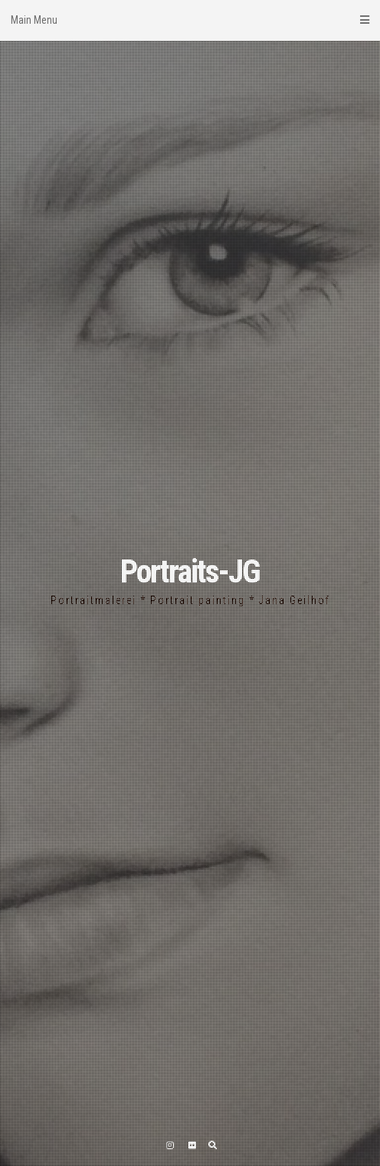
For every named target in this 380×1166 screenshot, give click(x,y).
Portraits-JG (190, 571)
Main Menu (190, 20)
